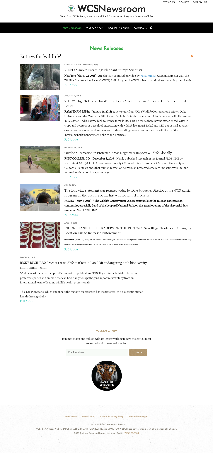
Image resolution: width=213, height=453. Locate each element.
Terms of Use (71, 416)
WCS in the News (119, 27)
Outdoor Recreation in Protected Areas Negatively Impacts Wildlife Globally (118, 153)
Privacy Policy (88, 416)
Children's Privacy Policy (111, 416)
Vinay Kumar (148, 76)
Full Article (71, 85)
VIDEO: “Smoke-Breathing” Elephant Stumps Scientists (103, 70)
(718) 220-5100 (131, 433)
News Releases (72, 27)
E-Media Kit (200, 2)
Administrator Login (138, 416)
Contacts (140, 27)
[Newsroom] (106, 9)
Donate (184, 2)
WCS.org (169, 2)
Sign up (138, 352)
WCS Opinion (94, 27)
